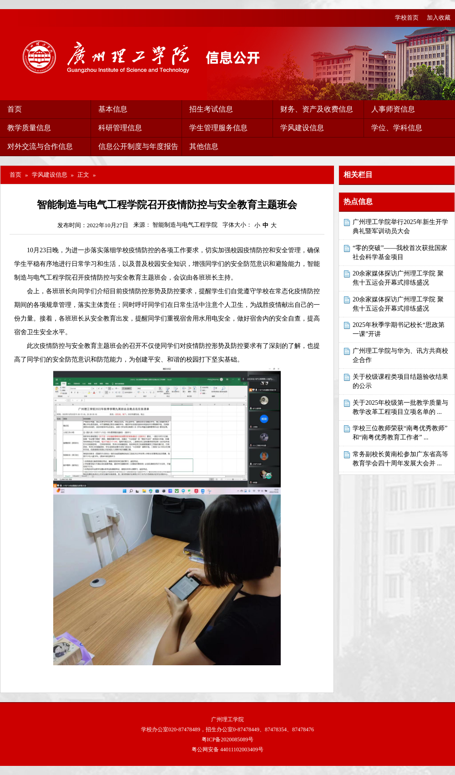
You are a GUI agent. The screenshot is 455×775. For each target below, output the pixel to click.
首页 (14, 109)
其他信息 (203, 146)
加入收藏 (438, 17)
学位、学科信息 (396, 128)
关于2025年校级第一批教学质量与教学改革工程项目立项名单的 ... (400, 407)
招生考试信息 (211, 109)
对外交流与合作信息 (40, 146)
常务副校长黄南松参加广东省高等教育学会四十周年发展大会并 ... (400, 459)
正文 (83, 174)
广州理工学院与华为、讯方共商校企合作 (400, 355)
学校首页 (407, 17)
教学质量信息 (29, 128)
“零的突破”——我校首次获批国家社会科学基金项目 (400, 252)
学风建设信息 (302, 128)
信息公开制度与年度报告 (138, 146)
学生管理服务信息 (218, 128)
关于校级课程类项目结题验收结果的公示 (400, 381)
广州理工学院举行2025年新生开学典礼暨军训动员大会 (400, 227)
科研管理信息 (120, 128)
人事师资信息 (393, 109)
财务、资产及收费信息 (316, 109)
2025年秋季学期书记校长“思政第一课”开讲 (399, 329)
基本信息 (112, 109)
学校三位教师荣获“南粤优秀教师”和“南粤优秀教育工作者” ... (400, 433)
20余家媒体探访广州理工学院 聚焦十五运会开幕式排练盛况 (398, 278)
